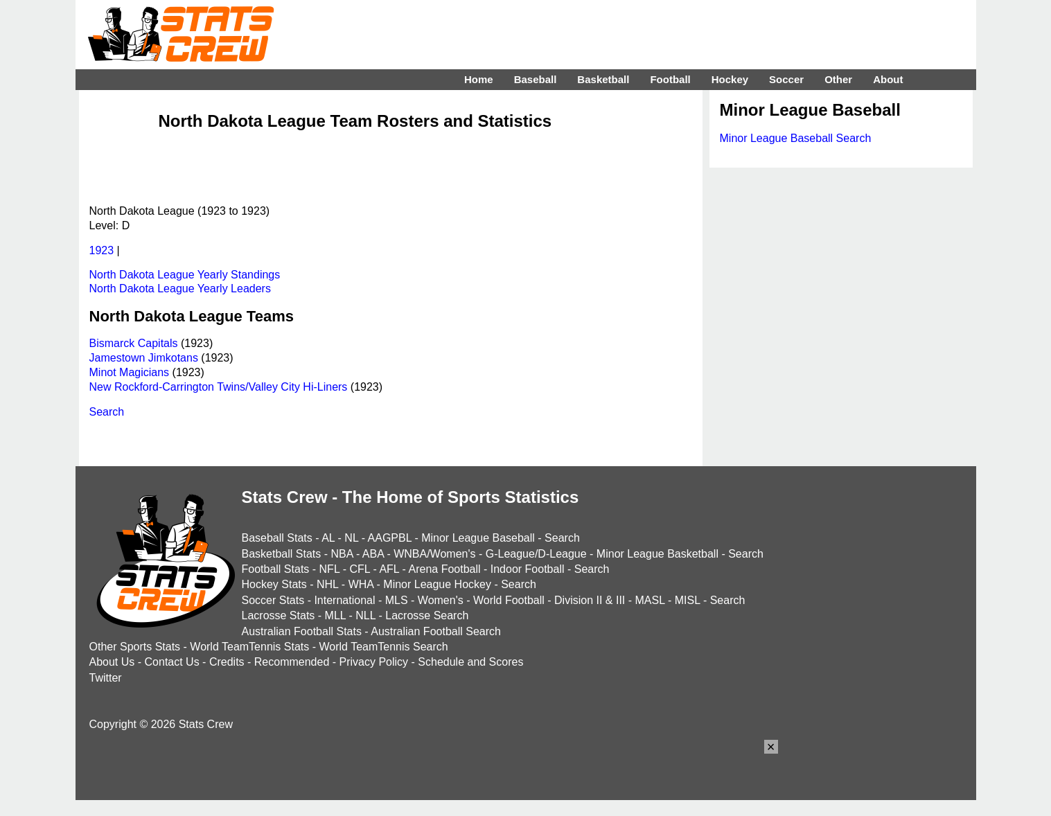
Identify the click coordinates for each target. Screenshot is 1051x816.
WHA (360, 584)
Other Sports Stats (135, 647)
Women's (440, 600)
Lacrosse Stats (278, 615)
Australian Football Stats (302, 631)
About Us (112, 662)
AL (328, 538)
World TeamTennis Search (383, 647)
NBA (341, 554)
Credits (227, 662)
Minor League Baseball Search (796, 138)
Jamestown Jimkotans (143, 358)
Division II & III (589, 600)
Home (478, 79)
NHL (327, 584)
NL (351, 538)
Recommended (292, 662)
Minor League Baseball (478, 538)
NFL (329, 569)
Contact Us (172, 662)
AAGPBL (390, 538)
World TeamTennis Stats (249, 647)
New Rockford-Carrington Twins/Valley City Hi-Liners (218, 387)
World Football (509, 600)
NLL (365, 615)
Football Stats (276, 569)
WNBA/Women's (434, 554)
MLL (335, 615)
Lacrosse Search (426, 615)
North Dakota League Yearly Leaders (180, 288)
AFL (389, 569)
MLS (396, 600)
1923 (101, 250)
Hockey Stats (274, 584)
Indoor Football (528, 569)
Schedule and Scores (470, 662)
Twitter (105, 678)
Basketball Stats (281, 554)
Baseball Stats (277, 538)
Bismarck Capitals (133, 343)
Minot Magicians (129, 372)
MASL (649, 600)
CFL (359, 569)
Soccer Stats (273, 600)
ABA (373, 554)
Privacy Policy (374, 662)
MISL (687, 600)
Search (107, 412)
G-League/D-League (536, 554)
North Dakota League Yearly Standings (185, 275)
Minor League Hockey (437, 584)
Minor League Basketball (657, 554)
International (344, 600)
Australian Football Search (436, 631)
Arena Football (444, 569)
